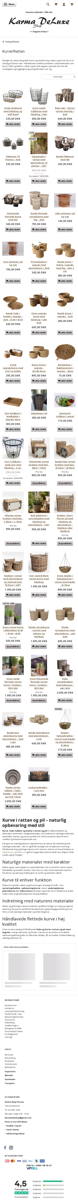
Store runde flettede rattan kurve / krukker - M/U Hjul (13, 683)
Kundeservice (11, 1005)
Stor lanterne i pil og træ (13, 263)
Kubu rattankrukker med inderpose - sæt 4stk (65, 683)
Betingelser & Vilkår (13, 1028)
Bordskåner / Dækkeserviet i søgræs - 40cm (65, 368)
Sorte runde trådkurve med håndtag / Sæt (39, 111)
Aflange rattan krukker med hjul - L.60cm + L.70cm (13, 518)
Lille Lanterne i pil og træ (65, 215)
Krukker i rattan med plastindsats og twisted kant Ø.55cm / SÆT (13, 580)
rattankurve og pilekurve (13, 852)
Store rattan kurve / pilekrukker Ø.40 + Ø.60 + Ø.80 (13, 630)
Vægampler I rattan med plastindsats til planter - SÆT (38, 161)
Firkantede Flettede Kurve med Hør (13, 216)
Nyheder (9, 1075)
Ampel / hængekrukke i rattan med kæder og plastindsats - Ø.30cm (65, 739)
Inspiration (10, 1071)
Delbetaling (10, 1022)
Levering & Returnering (14, 1011)
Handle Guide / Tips (13, 1014)
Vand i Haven (12, 1129)
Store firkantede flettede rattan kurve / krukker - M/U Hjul (39, 683)
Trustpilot (10, 1083)
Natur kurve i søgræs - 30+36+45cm (39, 368)
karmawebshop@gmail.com (18, 1117)
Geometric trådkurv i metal (65, 415)
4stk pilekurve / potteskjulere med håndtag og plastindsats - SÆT (38, 520)
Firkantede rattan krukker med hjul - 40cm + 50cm (39, 464)
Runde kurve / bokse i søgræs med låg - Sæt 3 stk (65, 266)
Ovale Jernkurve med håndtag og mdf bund (13, 111)
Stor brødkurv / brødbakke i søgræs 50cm (13, 416)
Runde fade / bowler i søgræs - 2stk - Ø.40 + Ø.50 (13, 316)
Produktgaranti (11, 1034)
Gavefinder (10, 1079)
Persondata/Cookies (14, 1031)
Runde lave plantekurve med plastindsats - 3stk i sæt (12, 737)
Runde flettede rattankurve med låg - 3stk (38, 216)
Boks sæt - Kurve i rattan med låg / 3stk (65, 111)
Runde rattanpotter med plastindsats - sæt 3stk (65, 632)
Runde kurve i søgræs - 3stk (65, 315)
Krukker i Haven (13, 1125)
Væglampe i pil (39, 413)
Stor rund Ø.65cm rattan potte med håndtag (39, 578)
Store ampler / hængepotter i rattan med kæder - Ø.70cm (65, 580)
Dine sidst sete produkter (16, 947)
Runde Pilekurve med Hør (65, 158)
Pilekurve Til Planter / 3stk (13, 158)
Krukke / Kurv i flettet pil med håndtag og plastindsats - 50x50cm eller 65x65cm (65, 523)
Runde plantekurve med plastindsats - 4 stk (39, 735)
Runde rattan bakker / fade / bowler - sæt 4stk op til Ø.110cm (13, 792)
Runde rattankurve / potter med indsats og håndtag (39, 632)
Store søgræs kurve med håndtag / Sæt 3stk (39, 318)
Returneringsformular (14, 1017)
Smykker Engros (12, 1025)
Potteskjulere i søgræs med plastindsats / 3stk (39, 265)
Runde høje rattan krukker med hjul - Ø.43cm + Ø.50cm (65, 464)
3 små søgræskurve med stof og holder (13, 368)
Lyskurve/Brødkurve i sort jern (39, 789)
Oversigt (8, 1037)
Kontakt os (9, 1008)
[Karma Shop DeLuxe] (39, 20)
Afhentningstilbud (15, 1133)
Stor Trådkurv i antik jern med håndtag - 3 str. (13, 464)
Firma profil (10, 1020)
